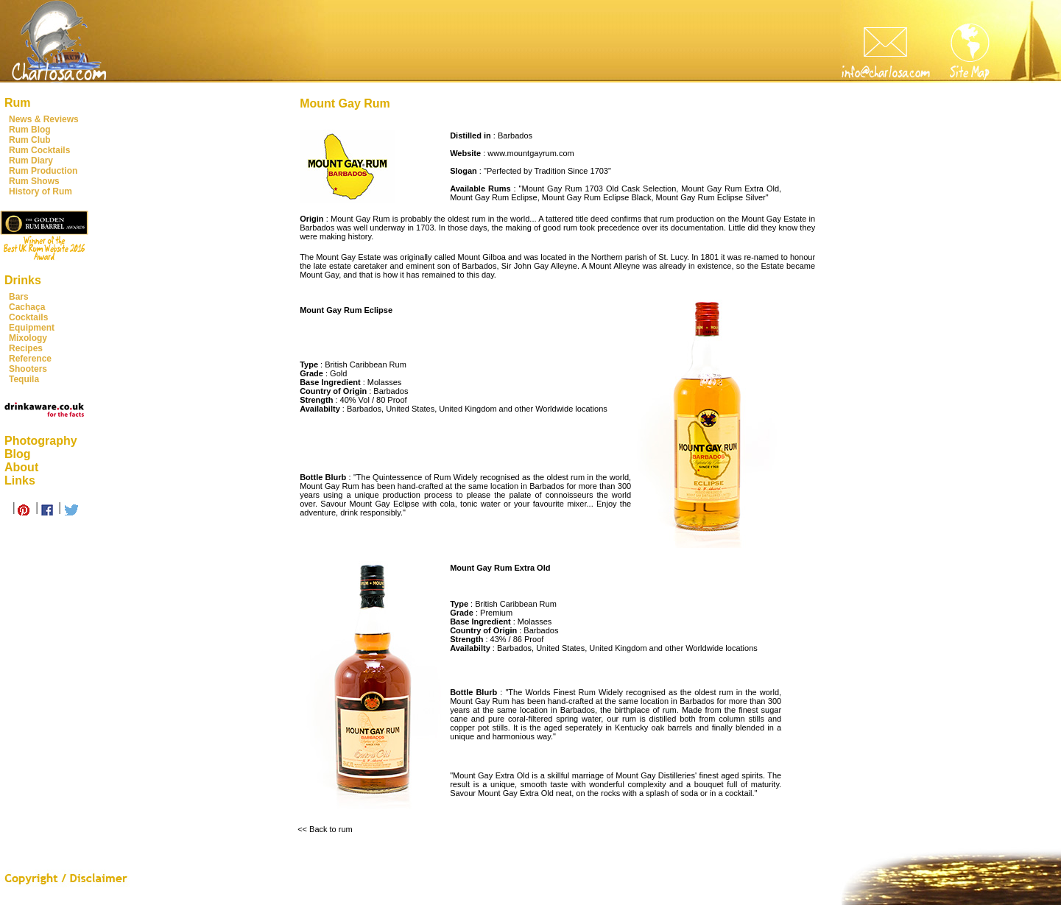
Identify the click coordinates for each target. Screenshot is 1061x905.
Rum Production (43, 171)
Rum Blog (30, 129)
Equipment (31, 328)
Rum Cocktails (39, 150)
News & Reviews (44, 119)
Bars (19, 297)
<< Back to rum (325, 829)
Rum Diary (31, 160)
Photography (40, 440)
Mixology (28, 338)
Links (19, 480)
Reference (30, 358)
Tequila (24, 379)
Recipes (26, 348)
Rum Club (30, 140)
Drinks (22, 280)
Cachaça (27, 307)
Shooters (28, 369)
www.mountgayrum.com (530, 153)
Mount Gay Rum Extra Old (730, 188)
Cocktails (28, 317)
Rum (17, 102)
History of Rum (40, 191)
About (21, 467)
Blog (17, 454)
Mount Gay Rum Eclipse (493, 197)
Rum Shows (34, 181)
